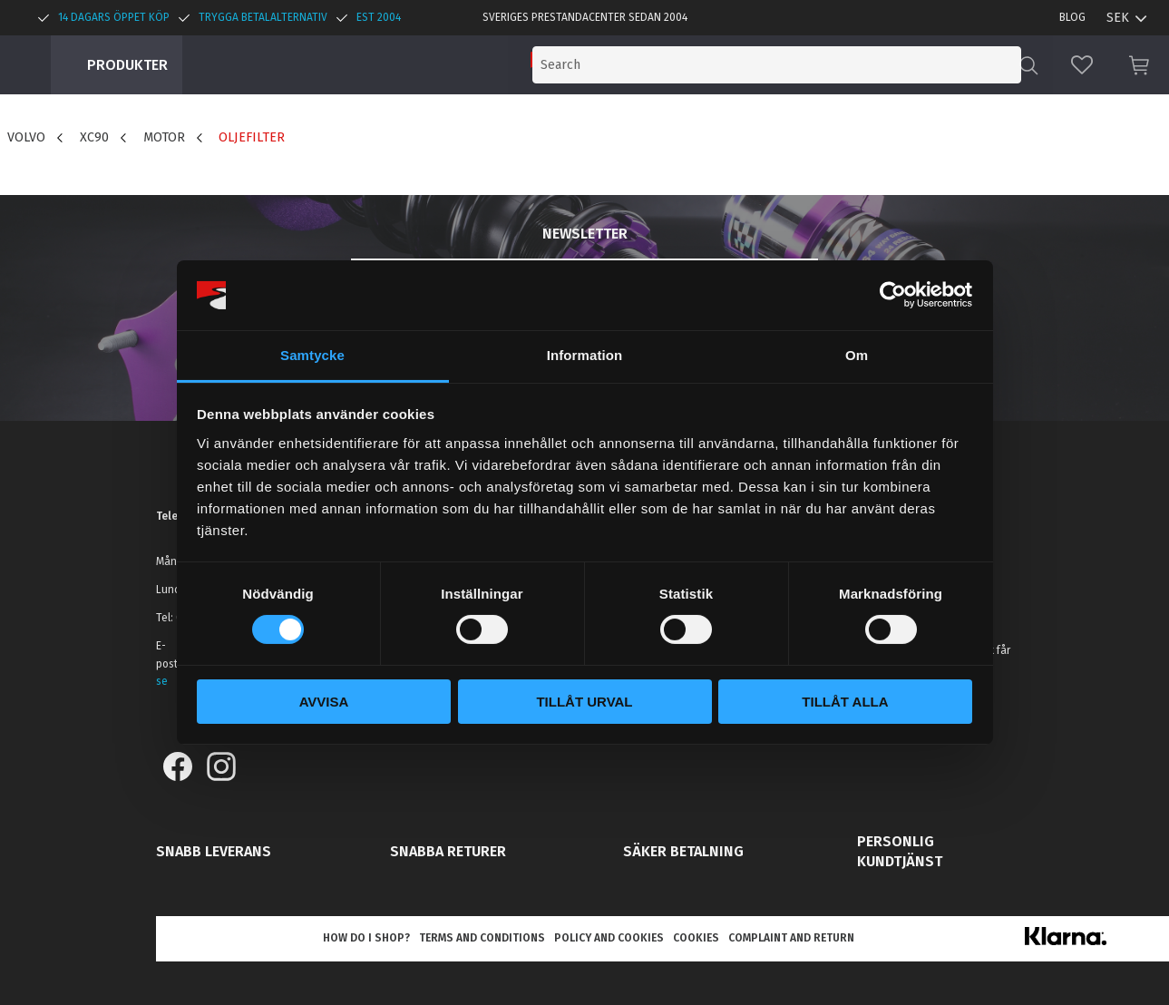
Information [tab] (585, 355)
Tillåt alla (845, 701)
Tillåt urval (584, 701)
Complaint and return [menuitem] (791, 938)
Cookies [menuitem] (696, 938)
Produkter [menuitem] (127, 64)
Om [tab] (856, 355)
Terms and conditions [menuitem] (482, 938)
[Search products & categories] (868, 64)
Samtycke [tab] (312, 355)
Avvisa (324, 701)
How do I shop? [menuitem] (366, 938)
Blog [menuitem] (1072, 17)
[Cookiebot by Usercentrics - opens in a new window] (892, 294)
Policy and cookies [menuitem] (609, 938)
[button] (1082, 64)
